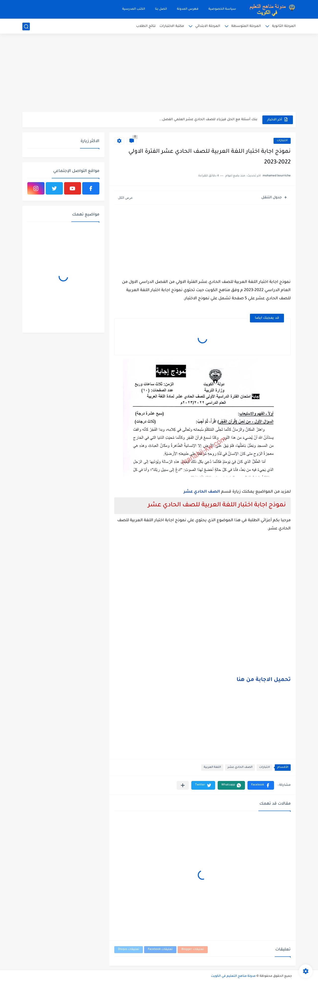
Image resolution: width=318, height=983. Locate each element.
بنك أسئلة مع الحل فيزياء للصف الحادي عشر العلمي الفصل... (208, 119)
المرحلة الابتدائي (207, 26)
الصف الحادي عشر (202, 492)
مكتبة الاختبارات (171, 26)
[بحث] (26, 26)
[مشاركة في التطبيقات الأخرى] (183, 785)
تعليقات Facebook (160, 949)
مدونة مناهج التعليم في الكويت (233, 976)
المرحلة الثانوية (284, 26)
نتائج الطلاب (146, 26)
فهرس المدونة (188, 9)
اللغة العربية (212, 767)
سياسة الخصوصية (222, 9)
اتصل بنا (161, 9)
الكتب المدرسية (133, 9)
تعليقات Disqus (128, 949)
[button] (260, 785)
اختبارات (282, 140)
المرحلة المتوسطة (246, 26)
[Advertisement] (159, 73)
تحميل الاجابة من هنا (264, 680)
